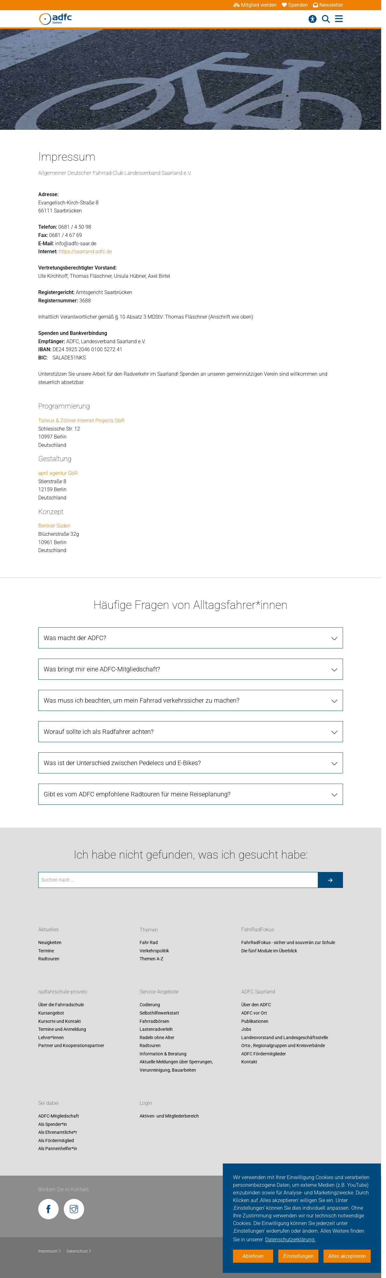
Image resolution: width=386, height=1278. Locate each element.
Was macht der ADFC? (75, 638)
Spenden (295, 5)
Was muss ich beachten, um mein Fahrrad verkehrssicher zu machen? (141, 700)
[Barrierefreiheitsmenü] (313, 19)
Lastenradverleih (156, 1029)
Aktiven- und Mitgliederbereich (169, 1116)
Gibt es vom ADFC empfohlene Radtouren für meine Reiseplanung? (137, 794)
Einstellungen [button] (298, 1256)
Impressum (50, 1251)
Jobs (246, 1029)
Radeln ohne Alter (157, 1037)
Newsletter (328, 5)
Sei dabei (48, 1103)
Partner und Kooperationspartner (71, 1045)
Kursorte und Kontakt (59, 1021)
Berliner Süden (54, 526)
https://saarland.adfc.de (85, 251)
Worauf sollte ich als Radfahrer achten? (99, 731)
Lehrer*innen (51, 1037)
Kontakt (249, 1062)
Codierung (150, 1005)
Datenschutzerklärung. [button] (290, 1240)
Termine (46, 950)
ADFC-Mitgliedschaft (58, 1116)
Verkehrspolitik (154, 950)
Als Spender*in (52, 1124)
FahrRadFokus (257, 930)
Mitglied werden (255, 5)
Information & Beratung (163, 1053)
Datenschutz (79, 1251)
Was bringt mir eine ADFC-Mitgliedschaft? (102, 669)
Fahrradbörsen (154, 1021)
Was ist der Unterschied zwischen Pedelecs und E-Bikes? (122, 763)
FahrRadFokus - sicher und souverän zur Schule (288, 942)
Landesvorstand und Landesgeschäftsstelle (284, 1037)
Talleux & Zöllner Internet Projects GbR (81, 420)
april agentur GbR (57, 473)
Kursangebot (51, 1013)
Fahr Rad (149, 942)
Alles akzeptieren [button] (347, 1256)
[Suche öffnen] (326, 19)
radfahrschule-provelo (62, 992)
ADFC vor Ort (254, 1013)
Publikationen (254, 1021)
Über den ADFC (256, 1005)
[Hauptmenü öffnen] (339, 19)
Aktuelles (48, 930)
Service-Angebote (159, 992)
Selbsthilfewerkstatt (159, 1013)
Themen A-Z (151, 959)
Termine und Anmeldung (62, 1029)
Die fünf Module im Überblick (269, 950)
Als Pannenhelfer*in (57, 1148)
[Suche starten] (330, 880)
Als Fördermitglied (56, 1140)
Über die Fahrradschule (61, 1005)
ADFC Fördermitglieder (263, 1053)
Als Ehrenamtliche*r (57, 1132)
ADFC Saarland (258, 992)
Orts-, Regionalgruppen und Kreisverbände (283, 1045)
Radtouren (48, 959)
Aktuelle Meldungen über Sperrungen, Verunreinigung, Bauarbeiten (176, 1066)
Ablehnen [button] (253, 1256)
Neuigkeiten (50, 942)
